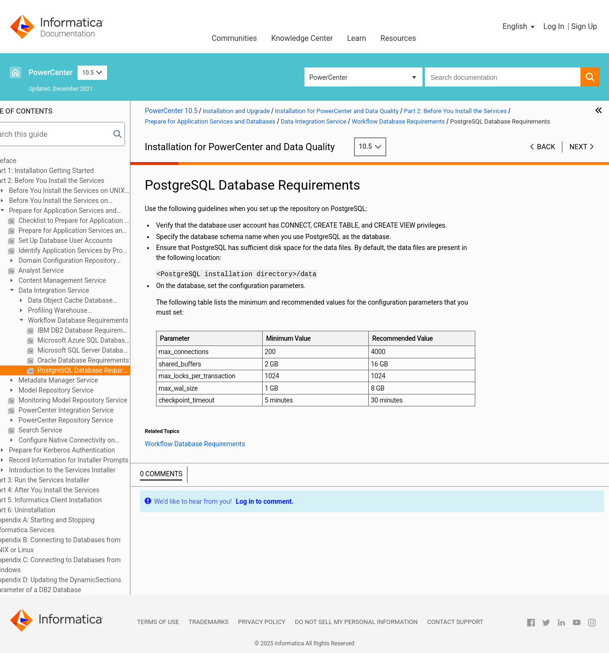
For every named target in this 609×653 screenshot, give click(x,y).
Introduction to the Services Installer (83, 470)
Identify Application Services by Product (95, 250)
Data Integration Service (75, 290)
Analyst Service (62, 270)
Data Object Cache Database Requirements (87, 301)
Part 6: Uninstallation (47, 510)
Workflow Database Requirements (99, 320)
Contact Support (455, 621)
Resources (398, 38)
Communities (234, 38)
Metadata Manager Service (79, 380)
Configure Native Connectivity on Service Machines (83, 440)
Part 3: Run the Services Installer (63, 480)
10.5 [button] (92, 72)
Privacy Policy (261, 621)
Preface (27, 160)
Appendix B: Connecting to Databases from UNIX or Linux (79, 545)
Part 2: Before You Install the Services (71, 180)
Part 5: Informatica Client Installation (70, 500)
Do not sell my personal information (356, 621)
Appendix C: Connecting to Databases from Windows (79, 565)
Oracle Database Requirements (104, 360)
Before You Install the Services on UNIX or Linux (83, 191)
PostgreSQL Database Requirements (105, 370)
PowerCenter (51, 72)
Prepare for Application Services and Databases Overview (95, 230)
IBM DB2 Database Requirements (105, 330)
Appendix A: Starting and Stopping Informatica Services (66, 525)
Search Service (62, 430)
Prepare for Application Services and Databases (79, 211)
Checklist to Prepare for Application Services (95, 220)
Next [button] (579, 147)
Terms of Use (158, 621)
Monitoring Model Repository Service (94, 400)
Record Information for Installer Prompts (90, 460)
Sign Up (584, 26)
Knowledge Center (302, 38)
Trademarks (208, 621)
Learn (356, 38)
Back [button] (546, 147)
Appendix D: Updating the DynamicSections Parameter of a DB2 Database (80, 585)
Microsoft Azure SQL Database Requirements (105, 340)
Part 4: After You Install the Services (69, 490)
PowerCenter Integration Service (87, 410)
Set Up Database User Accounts (87, 240)
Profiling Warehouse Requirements (74, 311)
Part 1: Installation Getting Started (66, 170)
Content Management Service (83, 280)
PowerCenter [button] (328, 77)
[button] (519, 26)
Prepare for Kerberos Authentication (83, 450)
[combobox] (502, 76)
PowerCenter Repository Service (87, 420)
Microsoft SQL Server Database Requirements (105, 350)
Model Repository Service (77, 390)
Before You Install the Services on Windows (75, 201)
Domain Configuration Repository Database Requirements (84, 261)
